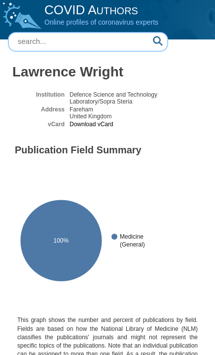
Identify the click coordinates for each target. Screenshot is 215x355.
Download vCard (91, 124)
